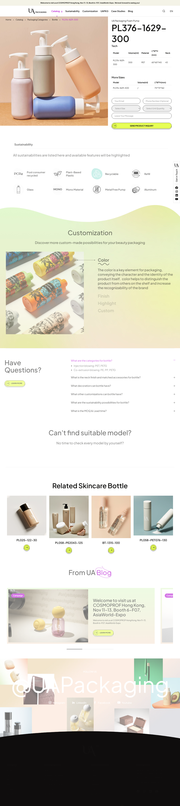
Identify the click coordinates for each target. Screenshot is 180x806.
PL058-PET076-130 (153, 540)
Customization (90, 11)
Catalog (57, 11)
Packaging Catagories (37, 19)
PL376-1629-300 (70, 19)
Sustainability (72, 11)
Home (8, 19)
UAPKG (104, 11)
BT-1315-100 (111, 542)
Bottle (55, 19)
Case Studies (118, 11)
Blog (130, 11)
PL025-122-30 (27, 540)
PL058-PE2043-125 (69, 542)
